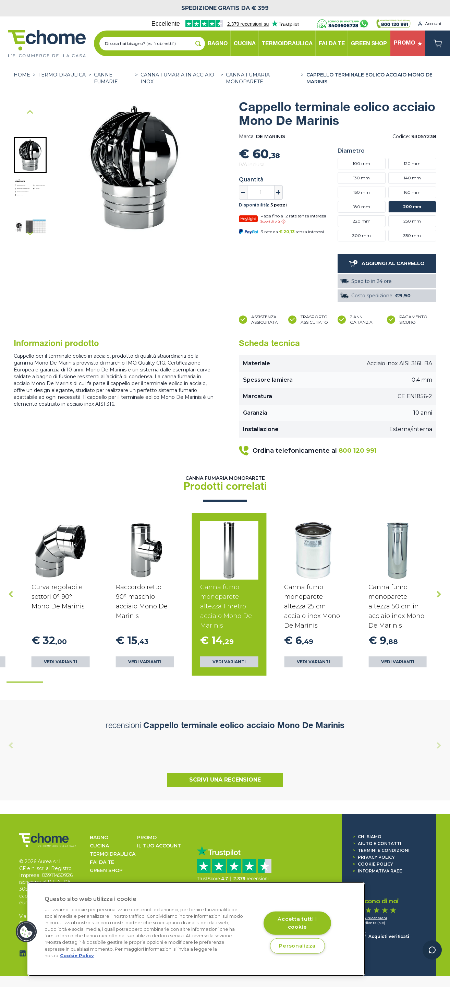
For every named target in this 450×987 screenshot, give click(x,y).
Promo (147, 837)
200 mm (412, 206)
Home (22, 75)
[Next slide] (30, 233)
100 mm (361, 163)
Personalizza (297, 945)
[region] (196, 929)
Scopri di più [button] (272, 221)
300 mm (361, 235)
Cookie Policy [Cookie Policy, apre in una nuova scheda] (77, 955)
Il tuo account (159, 846)
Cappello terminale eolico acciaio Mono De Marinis (369, 78)
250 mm (412, 221)
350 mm (412, 235)
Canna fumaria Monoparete (248, 78)
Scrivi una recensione (225, 779)
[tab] (25, 682)
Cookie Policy (373, 864)
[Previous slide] (10, 745)
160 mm (412, 192)
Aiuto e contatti (377, 843)
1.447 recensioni (372, 918)
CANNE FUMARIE (106, 78)
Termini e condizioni (381, 850)
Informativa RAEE (377, 870)
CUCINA (99, 846)
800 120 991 (358, 450)
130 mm (361, 177)
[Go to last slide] (30, 112)
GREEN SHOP (106, 870)
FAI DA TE (102, 862)
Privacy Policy (374, 857)
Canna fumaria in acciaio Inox (177, 78)
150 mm (361, 192)
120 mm (412, 163)
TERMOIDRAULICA (62, 75)
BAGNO (99, 837)
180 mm (361, 206)
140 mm (412, 177)
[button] (30, 155)
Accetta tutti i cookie (297, 923)
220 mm (361, 221)
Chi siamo (367, 836)
